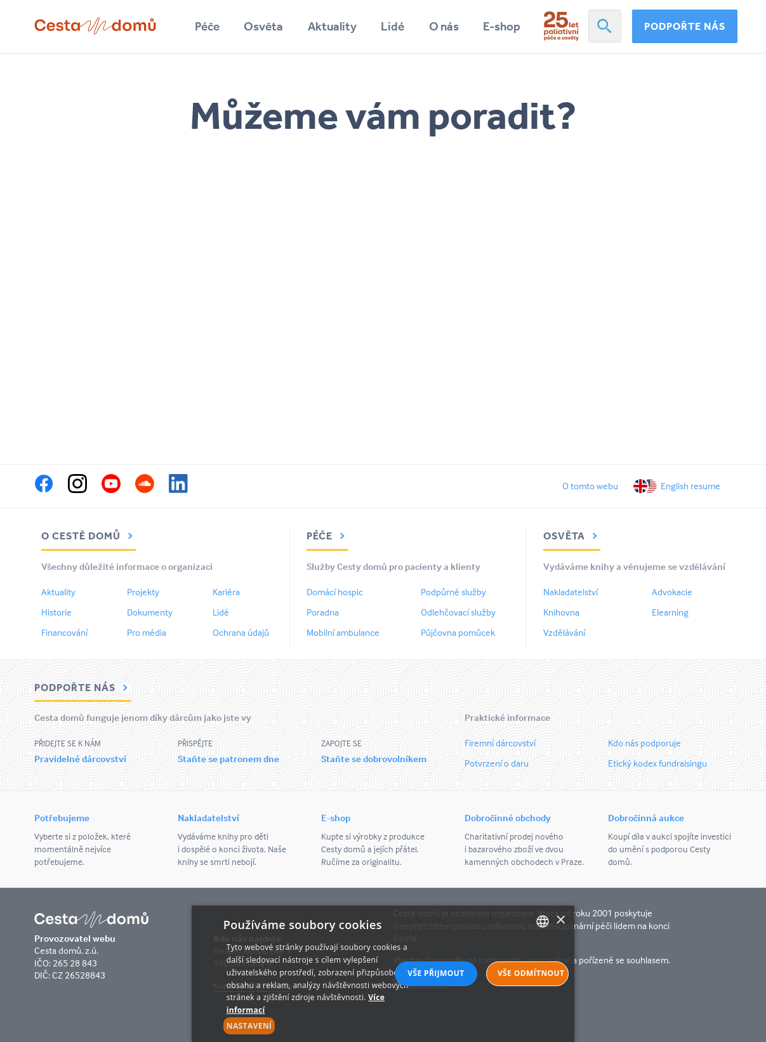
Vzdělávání (564, 632)
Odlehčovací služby (458, 612)
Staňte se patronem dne (228, 759)
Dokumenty (150, 612)
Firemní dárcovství (500, 743)
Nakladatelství (570, 592)
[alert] (383, 974)
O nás (444, 26)
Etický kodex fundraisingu (657, 763)
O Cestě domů (88, 535)
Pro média (146, 632)
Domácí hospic (335, 592)
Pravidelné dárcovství (80, 759)
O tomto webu (590, 486)
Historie (56, 612)
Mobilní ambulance (343, 632)
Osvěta (263, 26)
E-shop (501, 26)
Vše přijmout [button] (435, 973)
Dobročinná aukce (646, 818)
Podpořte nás (684, 26)
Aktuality (332, 26)
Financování (64, 632)
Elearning (670, 612)
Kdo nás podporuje (644, 743)
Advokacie (672, 592)
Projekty (143, 592)
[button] (325, 1026)
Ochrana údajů (241, 632)
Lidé (392, 26)
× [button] (560, 920)
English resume (690, 486)
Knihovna (561, 612)
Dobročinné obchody (508, 818)
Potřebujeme (61, 818)
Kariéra (226, 592)
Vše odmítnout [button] (531, 973)
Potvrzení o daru (497, 763)
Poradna (323, 612)
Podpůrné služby (453, 592)
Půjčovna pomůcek (458, 632)
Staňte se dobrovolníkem (373, 759)
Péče (207, 26)
